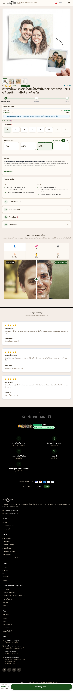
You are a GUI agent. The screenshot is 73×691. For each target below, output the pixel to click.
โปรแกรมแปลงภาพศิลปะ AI (11, 558)
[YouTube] (19, 670)
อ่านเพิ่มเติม (8, 172)
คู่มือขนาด (56, 140)
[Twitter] (9, 670)
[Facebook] (4, 670)
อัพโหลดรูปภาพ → (41, 687)
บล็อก (4, 621)
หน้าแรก (5, 522)
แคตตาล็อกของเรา (8, 526)
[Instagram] (14, 670)
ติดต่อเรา (5, 580)
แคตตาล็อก (6, 628)
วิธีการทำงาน (6, 602)
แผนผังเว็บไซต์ (7, 631)
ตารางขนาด (6, 589)
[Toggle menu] (4, 3)
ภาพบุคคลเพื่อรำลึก (8, 551)
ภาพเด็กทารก (6, 554)
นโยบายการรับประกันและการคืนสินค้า (14, 596)
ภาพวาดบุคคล (6, 538)
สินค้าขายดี (6, 529)
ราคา (4, 573)
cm (67, 140)
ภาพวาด (5, 570)
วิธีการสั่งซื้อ (6, 577)
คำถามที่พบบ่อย (7, 599)
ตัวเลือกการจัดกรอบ (8, 592)
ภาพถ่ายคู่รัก (6, 541)
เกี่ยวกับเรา (5, 615)
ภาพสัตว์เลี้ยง (6, 548)
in (63, 140)
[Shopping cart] (69, 3)
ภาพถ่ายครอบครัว (8, 545)
